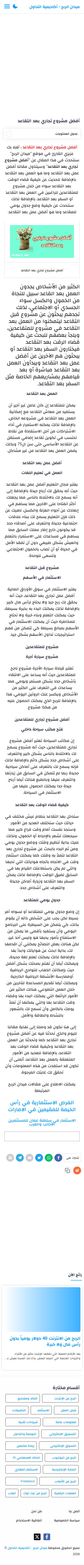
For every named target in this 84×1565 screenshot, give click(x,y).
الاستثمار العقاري (26, 1469)
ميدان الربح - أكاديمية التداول (54, 6)
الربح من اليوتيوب (64, 1457)
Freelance (27, 1481)
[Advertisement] (42, 64)
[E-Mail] (29, 1158)
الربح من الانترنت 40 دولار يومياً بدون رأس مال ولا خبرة (45, 1341)
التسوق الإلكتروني (63, 1445)
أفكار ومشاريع (27, 1398)
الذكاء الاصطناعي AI (26, 1457)
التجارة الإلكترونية (64, 1469)
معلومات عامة (66, 1422)
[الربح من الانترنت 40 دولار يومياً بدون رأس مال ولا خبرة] (42, 1309)
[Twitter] (39, 1158)
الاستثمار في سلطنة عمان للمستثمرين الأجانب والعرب (42, 1122)
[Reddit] (77, 1170)
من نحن (36, 1511)
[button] (15, 7)
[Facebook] (58, 1158)
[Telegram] (20, 1158)
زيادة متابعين (25, 1445)
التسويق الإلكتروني (62, 1434)
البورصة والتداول (25, 1434)
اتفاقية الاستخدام (29, 1520)
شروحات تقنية (28, 1422)
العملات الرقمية (65, 1493)
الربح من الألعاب (65, 1481)
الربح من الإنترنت (65, 1398)
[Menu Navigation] (7, 6)
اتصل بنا (74, 1511)
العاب (12, 1493)
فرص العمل (68, 1410)
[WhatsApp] (49, 1158)
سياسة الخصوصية (67, 1520)
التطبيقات (19, 1410)
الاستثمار (43, 1410)
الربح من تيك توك (35, 1493)
